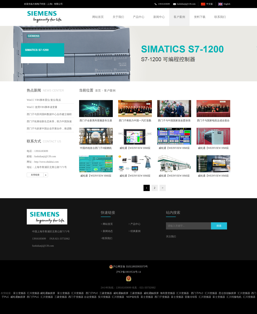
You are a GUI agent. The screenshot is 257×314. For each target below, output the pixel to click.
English (227, 4)
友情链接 (35, 175)
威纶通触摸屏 (47, 293)
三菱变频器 (105, 293)
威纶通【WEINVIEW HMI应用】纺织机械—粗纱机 (135, 149)
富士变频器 (19, 293)
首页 (98, 90)
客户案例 (179, 16)
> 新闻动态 (107, 231)
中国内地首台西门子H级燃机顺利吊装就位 (96, 149)
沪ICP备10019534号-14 (128, 272)
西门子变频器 (75, 296)
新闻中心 (159, 16)
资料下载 (199, 16)
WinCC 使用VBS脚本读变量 (42, 107)
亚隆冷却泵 (191, 296)
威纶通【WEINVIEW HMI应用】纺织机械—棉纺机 (213, 149)
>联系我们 (106, 238)
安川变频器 (104, 296)
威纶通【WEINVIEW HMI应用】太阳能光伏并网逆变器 (135, 176)
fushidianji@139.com (186, 4)
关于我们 (118, 16)
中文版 (209, 4)
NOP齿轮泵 (132, 296)
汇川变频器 (33, 293)
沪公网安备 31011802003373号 (130, 266)
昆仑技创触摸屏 (227, 293)
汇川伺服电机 (233, 296)
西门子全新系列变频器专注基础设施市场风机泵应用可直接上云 (96, 121)
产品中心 (138, 16)
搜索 (218, 225)
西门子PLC (92, 293)
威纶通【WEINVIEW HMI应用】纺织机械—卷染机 (174, 149)
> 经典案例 (134, 231)
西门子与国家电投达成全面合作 (213, 121)
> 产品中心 (134, 224)
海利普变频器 (167, 293)
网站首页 (98, 16)
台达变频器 (90, 296)
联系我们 (220, 16)
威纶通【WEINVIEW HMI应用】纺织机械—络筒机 (95, 176)
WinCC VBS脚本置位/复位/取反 (44, 100)
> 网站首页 (107, 224)
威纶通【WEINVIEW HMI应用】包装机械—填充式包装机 (213, 176)
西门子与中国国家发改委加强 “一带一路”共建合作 (174, 121)
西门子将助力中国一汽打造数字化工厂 (135, 121)
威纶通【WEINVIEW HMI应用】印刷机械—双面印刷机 (174, 176)
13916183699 (164, 4)
